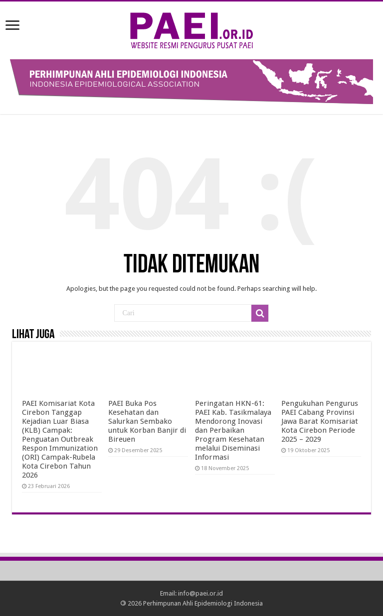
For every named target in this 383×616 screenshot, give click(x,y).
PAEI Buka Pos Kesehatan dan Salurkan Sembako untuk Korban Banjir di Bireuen (147, 421)
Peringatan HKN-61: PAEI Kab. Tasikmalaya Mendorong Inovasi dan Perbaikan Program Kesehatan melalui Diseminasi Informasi (233, 430)
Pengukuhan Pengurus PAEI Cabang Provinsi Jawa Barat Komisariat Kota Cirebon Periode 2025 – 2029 (319, 421)
